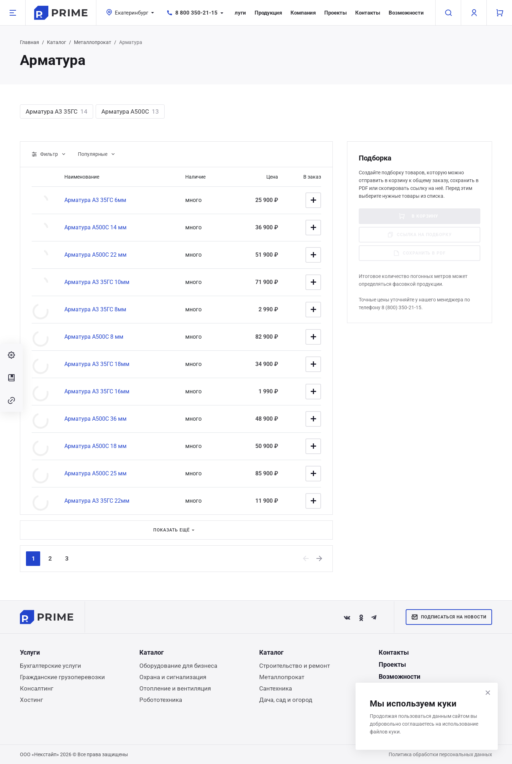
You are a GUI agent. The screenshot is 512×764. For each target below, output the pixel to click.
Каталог (56, 42)
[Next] (320, 558)
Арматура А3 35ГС (56, 111)
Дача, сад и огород (285, 699)
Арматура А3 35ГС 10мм (96, 282)
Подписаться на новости (448, 617)
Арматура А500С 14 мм (95, 227)
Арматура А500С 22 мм (95, 254)
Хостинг (31, 699)
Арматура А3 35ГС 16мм (96, 391)
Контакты (367, 13)
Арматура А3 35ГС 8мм (95, 309)
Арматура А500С (130, 111)
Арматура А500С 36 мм (95, 418)
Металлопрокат (92, 42)
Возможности (406, 13)
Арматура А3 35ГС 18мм (96, 364)
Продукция (268, 13)
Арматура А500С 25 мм (95, 473)
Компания (303, 13)
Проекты (335, 13)
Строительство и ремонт (294, 665)
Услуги (237, 13)
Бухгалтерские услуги (50, 665)
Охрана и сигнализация (172, 677)
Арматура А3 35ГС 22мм (96, 500)
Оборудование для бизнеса (178, 665)
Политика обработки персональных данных (440, 754)
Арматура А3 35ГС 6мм (95, 200)
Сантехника (275, 688)
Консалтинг (36, 688)
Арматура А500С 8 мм (93, 336)
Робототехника (160, 699)
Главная (29, 42)
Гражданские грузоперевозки (62, 677)
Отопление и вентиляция (175, 688)
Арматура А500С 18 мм (95, 446)
